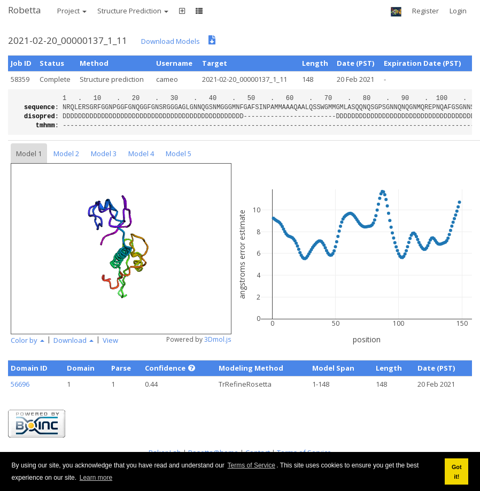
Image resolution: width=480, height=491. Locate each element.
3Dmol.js (217, 339)
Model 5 (178, 153)
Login (458, 11)
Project (72, 11)
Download (73, 340)
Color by (27, 340)
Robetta (24, 10)
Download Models (170, 41)
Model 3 (104, 153)
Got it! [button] (457, 472)
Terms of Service (251, 465)
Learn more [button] (96, 477)
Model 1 (29, 153)
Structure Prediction (132, 11)
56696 (20, 384)
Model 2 (66, 153)
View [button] (110, 340)
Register (425, 11)
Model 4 (141, 153)
